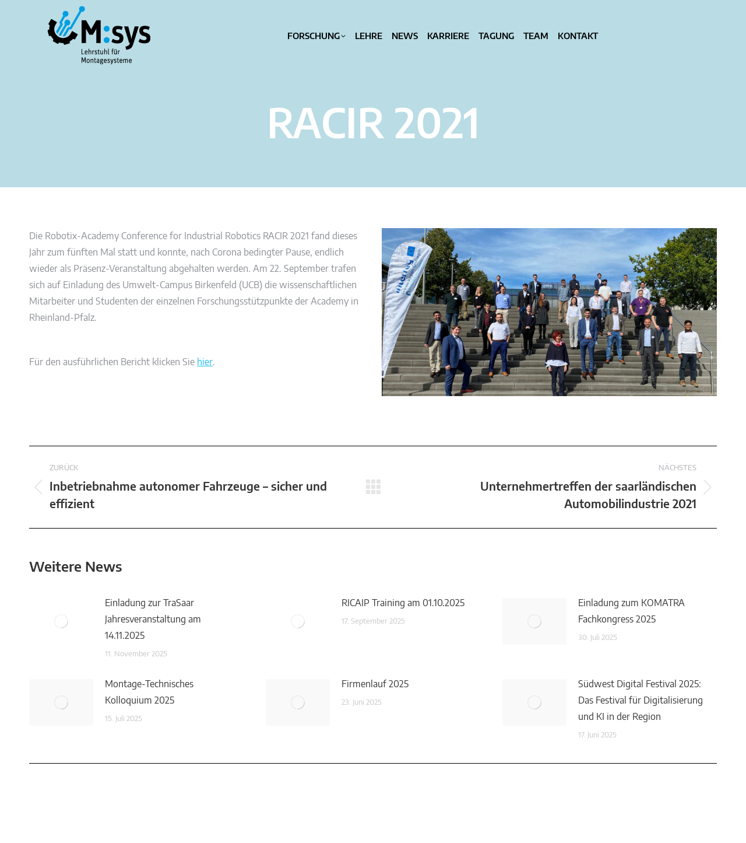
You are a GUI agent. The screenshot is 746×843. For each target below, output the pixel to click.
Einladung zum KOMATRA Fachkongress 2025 (631, 611)
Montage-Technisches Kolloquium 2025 (149, 692)
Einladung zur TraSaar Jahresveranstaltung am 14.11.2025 (153, 620)
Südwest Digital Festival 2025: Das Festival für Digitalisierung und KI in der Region (640, 701)
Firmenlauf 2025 (375, 684)
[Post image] (61, 621)
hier (205, 362)
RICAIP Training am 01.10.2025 (403, 603)
